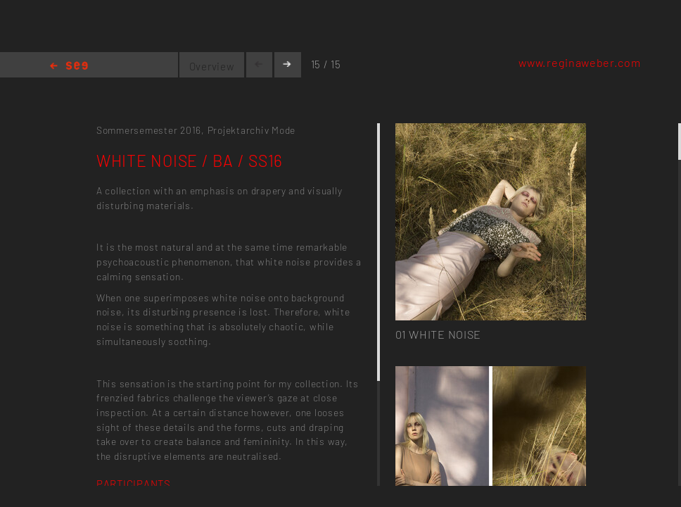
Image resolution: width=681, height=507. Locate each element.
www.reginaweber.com (579, 62)
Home (69, 66)
